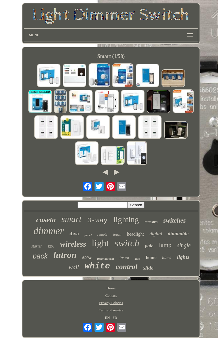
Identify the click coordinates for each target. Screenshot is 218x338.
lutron (65, 255)
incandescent (105, 258)
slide (148, 268)
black (166, 257)
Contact (111, 295)
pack (40, 256)
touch (117, 234)
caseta (46, 220)
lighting (126, 219)
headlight (135, 234)
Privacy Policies (111, 303)
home (151, 257)
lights (183, 257)
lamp (165, 244)
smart (71, 219)
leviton (124, 258)
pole (149, 245)
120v (51, 246)
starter (36, 246)
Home (111, 288)
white (97, 266)
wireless (73, 244)
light (100, 243)
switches (174, 220)
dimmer (48, 230)
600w (87, 257)
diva (74, 233)
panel (88, 235)
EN (107, 317)
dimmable (178, 233)
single (184, 245)
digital (156, 233)
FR (115, 317)
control (127, 266)
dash (137, 258)
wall (74, 267)
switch (127, 243)
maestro (151, 222)
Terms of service (111, 310)
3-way (97, 220)
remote (102, 234)
